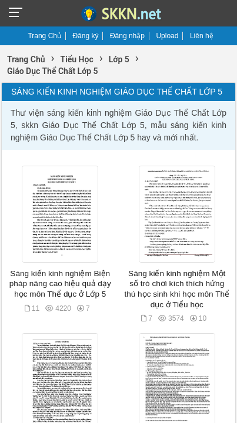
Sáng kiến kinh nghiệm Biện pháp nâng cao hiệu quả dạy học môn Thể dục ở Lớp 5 (60, 283)
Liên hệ (201, 36)
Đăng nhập (127, 36)
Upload (167, 36)
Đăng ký (85, 36)
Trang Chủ (44, 36)
